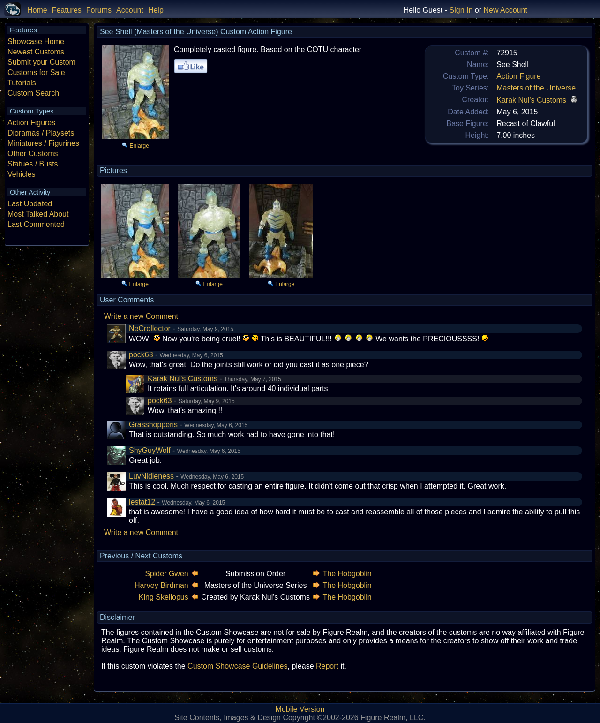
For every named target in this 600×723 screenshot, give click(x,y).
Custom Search (33, 93)
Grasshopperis (153, 425)
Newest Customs (36, 52)
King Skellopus (163, 597)
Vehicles (22, 174)
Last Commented (36, 224)
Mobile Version (300, 709)
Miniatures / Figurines (43, 143)
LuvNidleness (151, 476)
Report (327, 666)
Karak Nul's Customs (531, 100)
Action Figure (518, 76)
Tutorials (22, 83)
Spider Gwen (166, 574)
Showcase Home (36, 41)
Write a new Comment (141, 316)
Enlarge (139, 146)
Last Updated (30, 204)
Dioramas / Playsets (41, 133)
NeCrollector (150, 328)
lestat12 (142, 502)
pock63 (141, 355)
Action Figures (31, 123)
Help (156, 10)
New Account (505, 10)
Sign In (461, 10)
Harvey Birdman (161, 585)
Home (37, 10)
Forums (99, 10)
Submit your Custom (41, 62)
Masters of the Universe (536, 88)
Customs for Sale (36, 72)
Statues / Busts (33, 164)
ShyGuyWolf (150, 450)
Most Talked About (38, 214)
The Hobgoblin (347, 574)
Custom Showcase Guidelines (237, 666)
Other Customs (33, 154)
